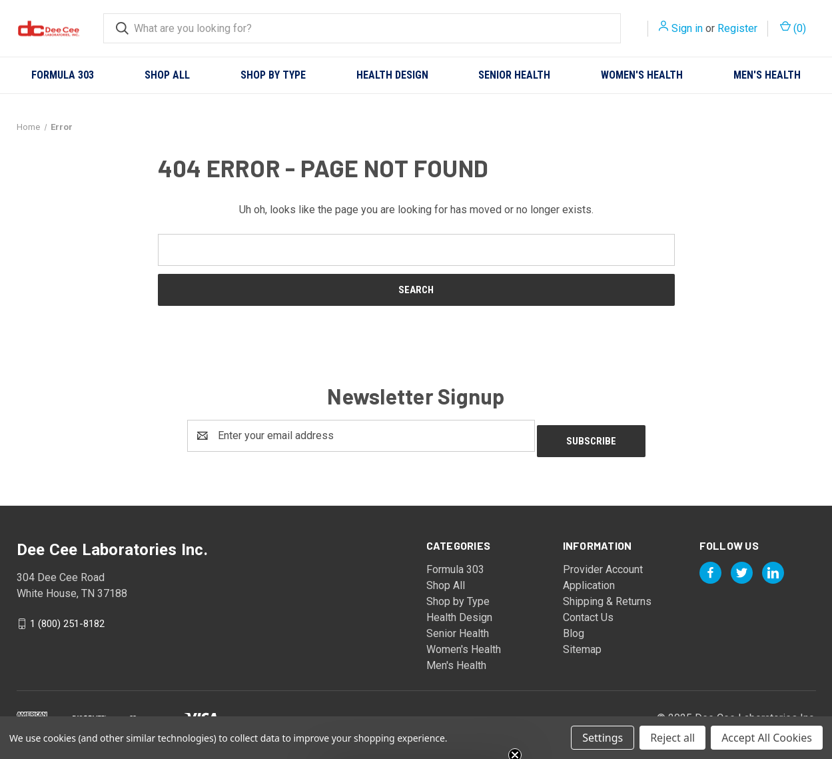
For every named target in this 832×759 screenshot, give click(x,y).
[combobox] (362, 28)
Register (737, 28)
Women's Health (642, 75)
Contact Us (588, 612)
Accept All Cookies (766, 737)
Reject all (672, 737)
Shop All (167, 75)
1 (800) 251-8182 (67, 618)
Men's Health (767, 75)
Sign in (687, 28)
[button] (416, 742)
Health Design (392, 75)
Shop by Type (273, 75)
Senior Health (514, 75)
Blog (573, 628)
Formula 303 (62, 75)
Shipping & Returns (607, 596)
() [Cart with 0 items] (793, 28)
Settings (602, 737)
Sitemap (582, 644)
